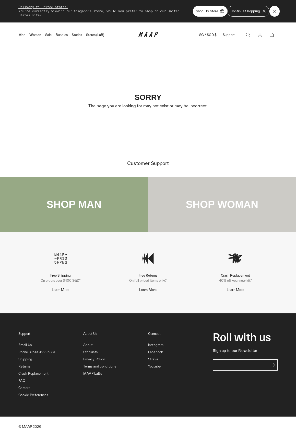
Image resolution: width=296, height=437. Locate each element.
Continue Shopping (248, 11)
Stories (77, 35)
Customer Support (148, 163)
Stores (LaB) (95, 35)
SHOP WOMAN (222, 204)
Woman (35, 35)
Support (229, 35)
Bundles (62, 35)
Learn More (60, 290)
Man (21, 35)
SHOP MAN (73, 204)
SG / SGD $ (208, 35)
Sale (48, 35)
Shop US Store (210, 11)
